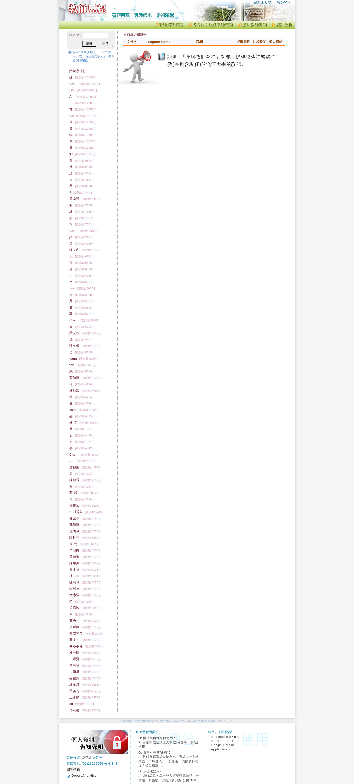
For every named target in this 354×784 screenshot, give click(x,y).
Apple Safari (220, 749)
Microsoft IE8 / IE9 (225, 737)
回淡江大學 (262, 2)
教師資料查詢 (171, 25)
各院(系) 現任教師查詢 (213, 25)
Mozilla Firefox (222, 741)
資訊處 (87, 758)
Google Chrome (223, 745)
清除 (89, 43)
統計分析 (284, 25)
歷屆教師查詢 (255, 25)
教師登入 (284, 2)
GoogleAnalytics (83, 775)
